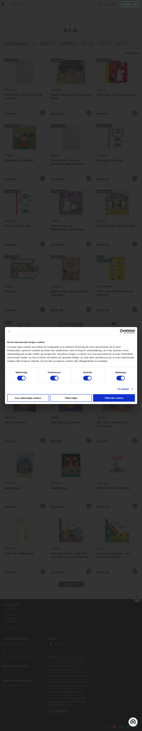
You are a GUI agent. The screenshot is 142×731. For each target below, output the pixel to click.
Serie (85, 43)
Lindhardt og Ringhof (60, 691)
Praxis (51, 704)
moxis (70, 704)
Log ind (111, 4)
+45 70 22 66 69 (16, 649)
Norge (81, 701)
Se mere (42, 112)
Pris (119, 43)
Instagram (56, 644)
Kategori (46, 43)
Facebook (50, 644)
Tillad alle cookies (114, 398)
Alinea (51, 701)
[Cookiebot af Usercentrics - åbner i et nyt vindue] (122, 331)
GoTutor (61, 701)
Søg (99, 4)
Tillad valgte (71, 398)
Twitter (61, 644)
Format (102, 43)
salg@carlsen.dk (17, 685)
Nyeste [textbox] (24, 43)
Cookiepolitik (28, 725)
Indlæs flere (71, 584)
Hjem (5, 13)
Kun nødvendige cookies (28, 398)
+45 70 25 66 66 (16, 670)
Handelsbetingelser (12, 725)
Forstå (59, 704)
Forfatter (66, 43)
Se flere (25, 87)
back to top (137, 599)
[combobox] (20, 43)
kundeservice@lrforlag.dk (22, 656)
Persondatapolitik (43, 725)
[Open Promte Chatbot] (133, 722)
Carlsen (52, 656)
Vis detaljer (123, 389)
